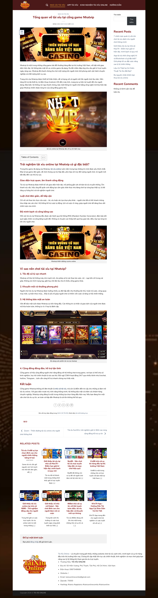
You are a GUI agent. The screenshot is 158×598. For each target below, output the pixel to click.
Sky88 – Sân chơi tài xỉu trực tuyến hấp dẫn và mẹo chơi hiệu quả (74, 465)
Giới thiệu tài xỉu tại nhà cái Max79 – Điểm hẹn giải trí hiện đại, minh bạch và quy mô (52, 466)
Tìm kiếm (117, 15)
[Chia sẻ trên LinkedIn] (71, 405)
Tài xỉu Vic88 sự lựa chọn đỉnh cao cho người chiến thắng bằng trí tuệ (29, 454)
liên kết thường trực (81, 413)
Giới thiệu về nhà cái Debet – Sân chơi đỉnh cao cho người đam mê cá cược (52, 508)
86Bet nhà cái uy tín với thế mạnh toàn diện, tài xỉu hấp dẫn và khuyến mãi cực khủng (75, 508)
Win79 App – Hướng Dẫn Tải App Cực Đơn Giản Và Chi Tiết (97, 507)
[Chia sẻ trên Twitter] (59, 405)
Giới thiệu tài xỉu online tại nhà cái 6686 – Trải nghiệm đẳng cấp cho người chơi (29, 508)
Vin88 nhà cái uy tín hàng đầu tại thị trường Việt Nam (97, 463)
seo (72, 24)
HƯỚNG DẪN (115, 5)
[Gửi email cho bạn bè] (63, 405)
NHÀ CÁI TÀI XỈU (57, 5)
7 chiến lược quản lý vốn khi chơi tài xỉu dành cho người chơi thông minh (125, 39)
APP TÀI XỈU (72, 5)
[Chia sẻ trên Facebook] (55, 405)
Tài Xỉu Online (63, 554)
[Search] (47, 5)
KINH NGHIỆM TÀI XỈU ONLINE (94, 5)
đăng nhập (34, 542)
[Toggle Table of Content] (42, 157)
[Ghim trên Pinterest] (67, 405)
